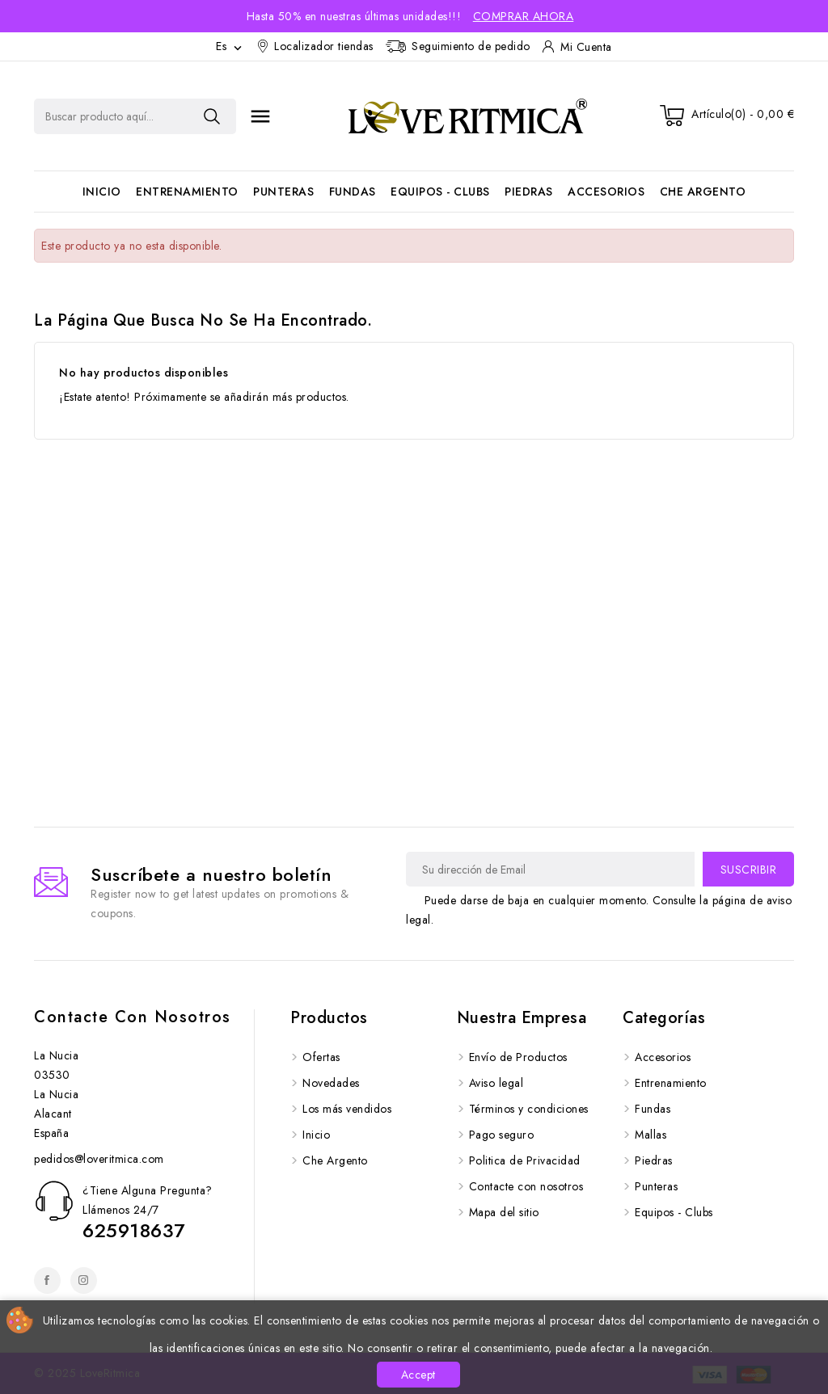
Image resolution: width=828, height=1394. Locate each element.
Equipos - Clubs (440, 191)
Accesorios (606, 191)
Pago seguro (501, 1135)
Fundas (352, 191)
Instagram (83, 1280)
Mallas (650, 1135)
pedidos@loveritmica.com (99, 1159)
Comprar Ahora (523, 16)
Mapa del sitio (504, 1212)
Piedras (529, 191)
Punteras (283, 191)
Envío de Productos (518, 1057)
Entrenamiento (187, 191)
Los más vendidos (346, 1109)
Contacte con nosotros (132, 1017)
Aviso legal (496, 1083)
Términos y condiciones (529, 1109)
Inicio (101, 191)
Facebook (47, 1280)
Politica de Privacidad (525, 1160)
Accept (418, 1375)
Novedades (331, 1083)
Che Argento (703, 191)
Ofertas (321, 1057)
